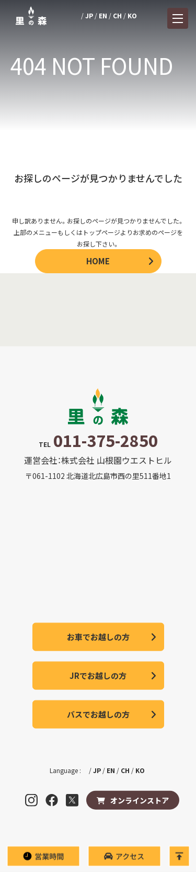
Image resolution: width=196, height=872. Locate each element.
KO (132, 15)
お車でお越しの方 (98, 636)
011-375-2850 (105, 440)
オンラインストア (139, 800)
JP (89, 15)
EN (103, 15)
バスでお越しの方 (98, 714)
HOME (98, 260)
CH (117, 15)
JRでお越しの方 (98, 675)
